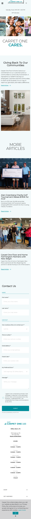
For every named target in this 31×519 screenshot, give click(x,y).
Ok (15, 513)
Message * (5, 377)
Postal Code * (5, 356)
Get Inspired (15, 496)
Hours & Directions (15, 436)
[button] (23, 3)
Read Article (6, 211)
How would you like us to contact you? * (13, 324)
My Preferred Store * (7, 367)
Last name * (5, 308)
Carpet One (4, 19)
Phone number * (6, 335)
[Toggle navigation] (2, 3)
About (12, 19)
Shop (15, 490)
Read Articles (6, 85)
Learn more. (22, 510)
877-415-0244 (15, 13)
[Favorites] (26, 3)
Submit (15, 408)
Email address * (6, 345)
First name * (5, 297)
